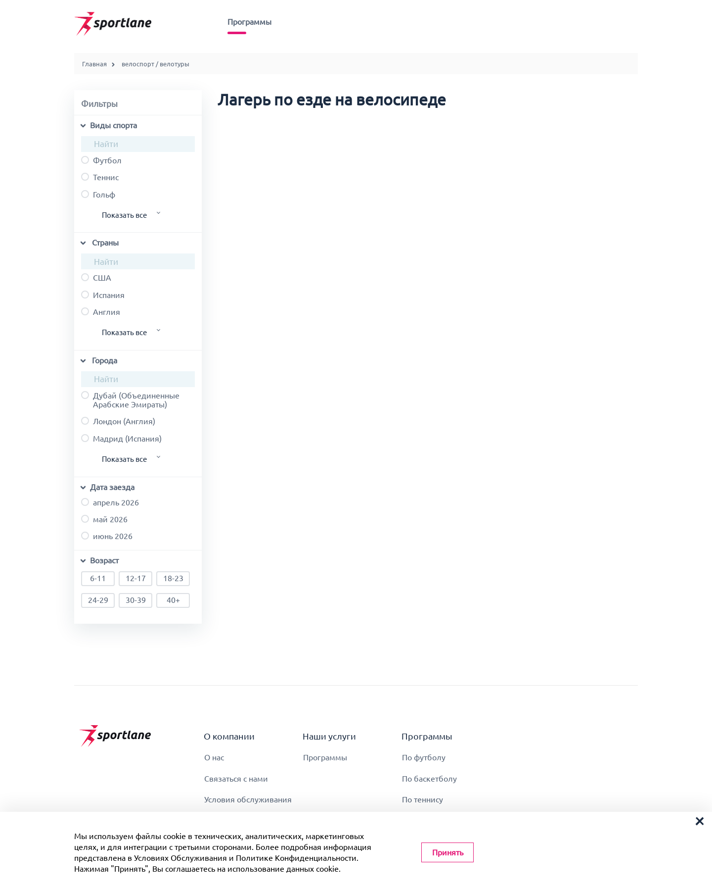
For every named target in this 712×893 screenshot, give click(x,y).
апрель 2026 (110, 502)
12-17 (135, 578)
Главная (94, 63)
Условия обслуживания (248, 799)
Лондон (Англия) (118, 421)
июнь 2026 (107, 536)
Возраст (104, 560)
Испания (103, 295)
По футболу (423, 757)
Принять (447, 852)
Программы (249, 21)
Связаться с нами (236, 778)
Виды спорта (113, 125)
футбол (101, 160)
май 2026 (104, 519)
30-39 (135, 600)
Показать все (124, 215)
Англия (100, 311)
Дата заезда (112, 487)
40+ (173, 600)
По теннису (422, 799)
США (96, 277)
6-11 (98, 578)
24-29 (98, 600)
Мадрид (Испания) (121, 438)
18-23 (173, 578)
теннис (100, 177)
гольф (98, 194)
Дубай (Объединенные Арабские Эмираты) (130, 400)
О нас (214, 757)
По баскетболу (429, 778)
